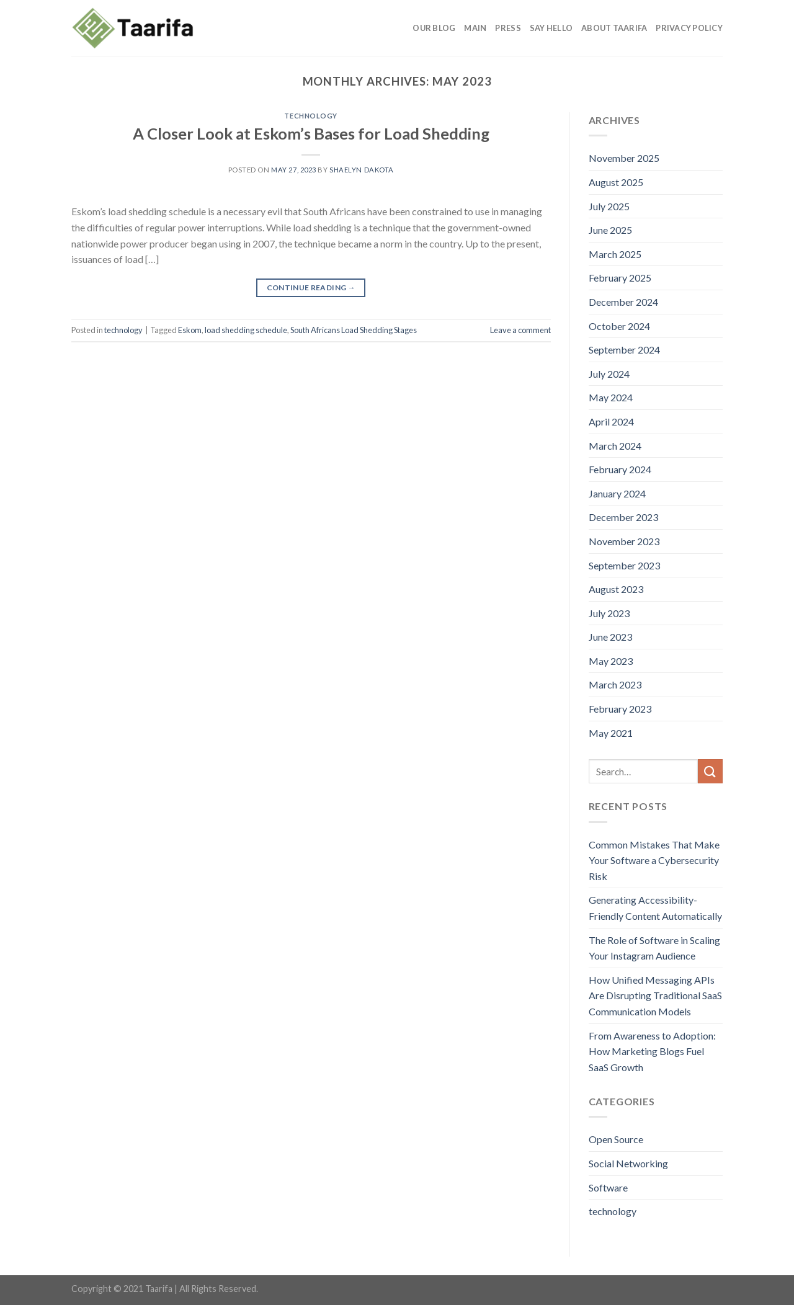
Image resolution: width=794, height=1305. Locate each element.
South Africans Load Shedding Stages (353, 330)
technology (310, 116)
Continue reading (311, 287)
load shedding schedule (246, 330)
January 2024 (617, 493)
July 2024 (609, 374)
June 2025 (610, 230)
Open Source (616, 1139)
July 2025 (609, 206)
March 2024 (615, 446)
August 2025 (616, 182)
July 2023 (609, 613)
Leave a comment (520, 330)
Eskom (190, 330)
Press (507, 28)
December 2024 (623, 302)
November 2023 (624, 541)
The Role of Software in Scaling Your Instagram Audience (654, 948)
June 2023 (610, 637)
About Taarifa (614, 28)
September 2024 (624, 349)
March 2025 (615, 254)
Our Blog (434, 28)
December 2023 (623, 517)
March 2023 (615, 684)
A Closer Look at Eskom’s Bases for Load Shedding (311, 133)
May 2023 (611, 661)
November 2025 (624, 158)
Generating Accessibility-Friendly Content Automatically (655, 908)
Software (608, 1187)
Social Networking (628, 1163)
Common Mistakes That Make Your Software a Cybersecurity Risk (654, 860)
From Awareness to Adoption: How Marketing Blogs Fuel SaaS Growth (652, 1051)
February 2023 (620, 709)
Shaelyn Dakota (361, 170)
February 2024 (620, 469)
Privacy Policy (689, 28)
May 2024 (611, 397)
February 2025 (620, 277)
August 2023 (616, 589)
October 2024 (619, 326)
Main (475, 28)
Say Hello (551, 28)
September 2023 (624, 565)
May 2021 (611, 733)
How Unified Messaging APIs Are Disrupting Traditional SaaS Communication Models (655, 995)
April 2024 (611, 421)
